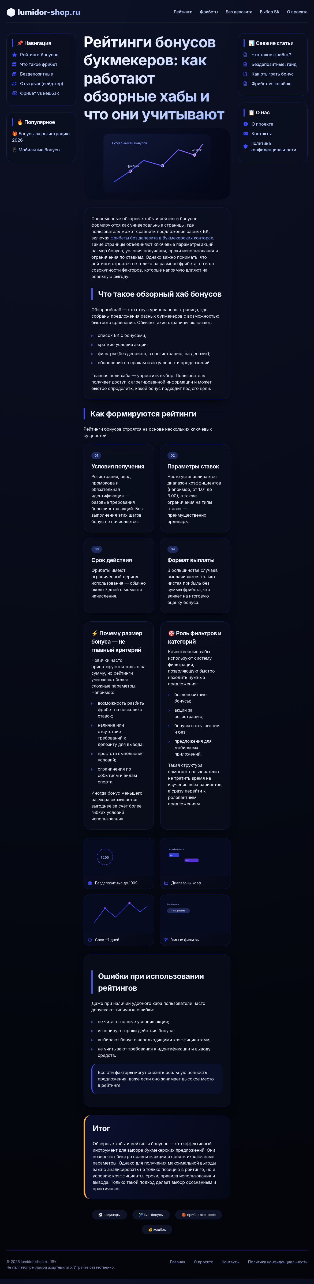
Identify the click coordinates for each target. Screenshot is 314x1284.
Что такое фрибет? (267, 54)
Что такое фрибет (34, 64)
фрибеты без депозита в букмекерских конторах (162, 238)
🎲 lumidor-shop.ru (43, 12)
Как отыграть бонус (269, 74)
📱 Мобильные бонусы (36, 149)
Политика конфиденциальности (270, 146)
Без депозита (239, 11)
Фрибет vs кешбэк (35, 93)
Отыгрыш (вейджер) (37, 83)
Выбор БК (269, 11)
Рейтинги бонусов (35, 54)
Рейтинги (183, 11)
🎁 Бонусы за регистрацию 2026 (41, 137)
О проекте (297, 11)
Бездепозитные (32, 74)
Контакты (258, 133)
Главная (177, 1262)
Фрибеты (209, 11)
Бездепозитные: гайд (270, 64)
